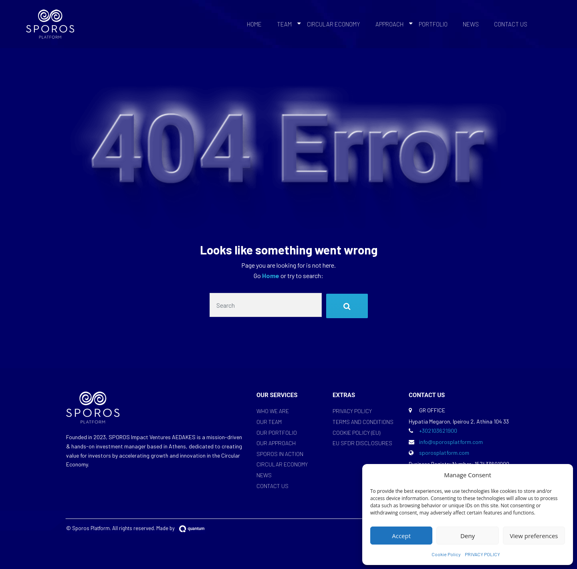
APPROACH (389, 24)
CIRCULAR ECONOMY (333, 24)
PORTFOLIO (433, 24)
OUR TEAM (269, 421)
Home (271, 275)
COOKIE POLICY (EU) (356, 432)
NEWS (471, 24)
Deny (467, 536)
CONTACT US (510, 24)
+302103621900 (438, 430)
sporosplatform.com (444, 452)
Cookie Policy (446, 554)
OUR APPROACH (276, 443)
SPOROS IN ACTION (279, 453)
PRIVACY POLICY (482, 554)
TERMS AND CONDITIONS (363, 421)
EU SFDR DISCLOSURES (362, 443)
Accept (401, 536)
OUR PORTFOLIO (276, 432)
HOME (254, 24)
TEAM (284, 24)
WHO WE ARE (272, 411)
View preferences (534, 536)
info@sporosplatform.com (451, 441)
